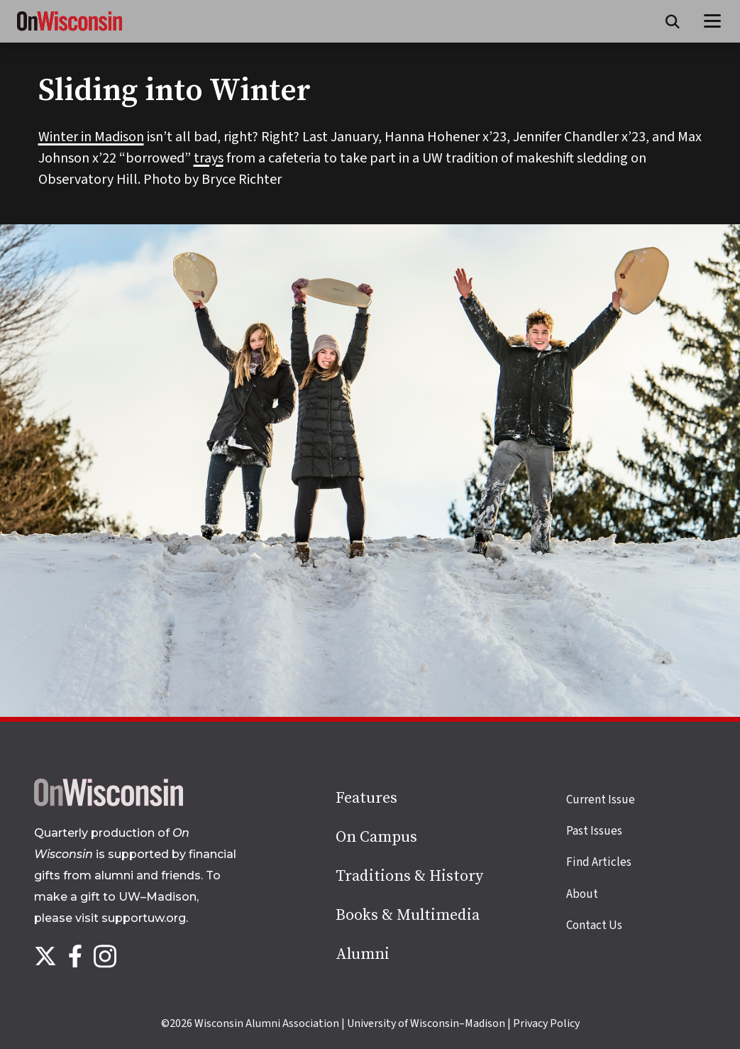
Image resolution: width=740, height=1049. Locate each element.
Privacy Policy (546, 1023)
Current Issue (600, 799)
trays (208, 158)
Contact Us (594, 925)
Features (366, 798)
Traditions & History (409, 876)
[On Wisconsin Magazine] (69, 31)
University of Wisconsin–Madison (426, 1023)
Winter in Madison (91, 137)
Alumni (363, 954)
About (582, 894)
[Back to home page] (108, 803)
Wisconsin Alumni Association (266, 1023)
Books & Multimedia (408, 915)
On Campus (376, 837)
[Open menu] (712, 21)
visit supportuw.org (130, 918)
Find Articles (598, 862)
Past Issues (594, 831)
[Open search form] (673, 21)
